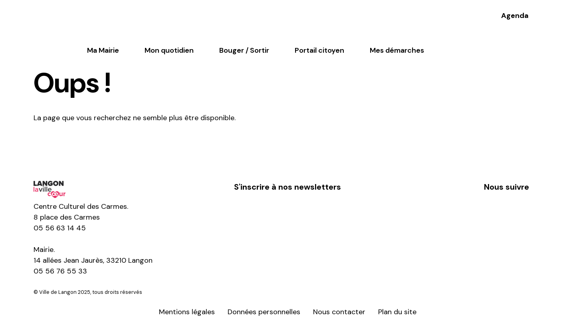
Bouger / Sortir (244, 50)
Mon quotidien (169, 50)
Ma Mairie (103, 50)
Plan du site (397, 312)
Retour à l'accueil (77, 146)
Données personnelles (264, 312)
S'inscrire (287, 212)
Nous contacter (339, 312)
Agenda (515, 15)
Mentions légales (187, 312)
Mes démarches (397, 50)
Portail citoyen (319, 50)
